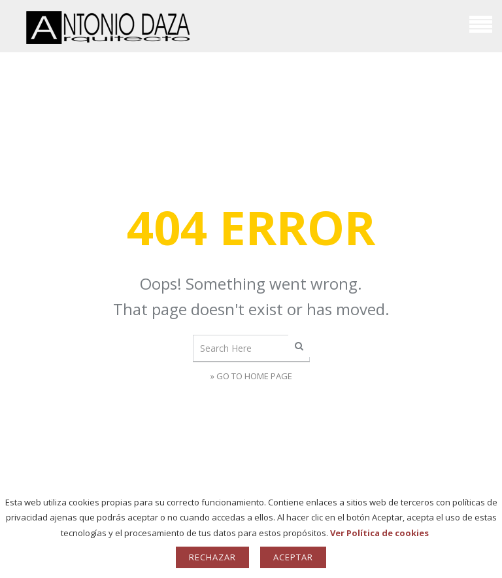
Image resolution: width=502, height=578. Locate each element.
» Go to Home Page (251, 376)
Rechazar (212, 557)
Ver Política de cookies (379, 533)
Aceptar (293, 557)
